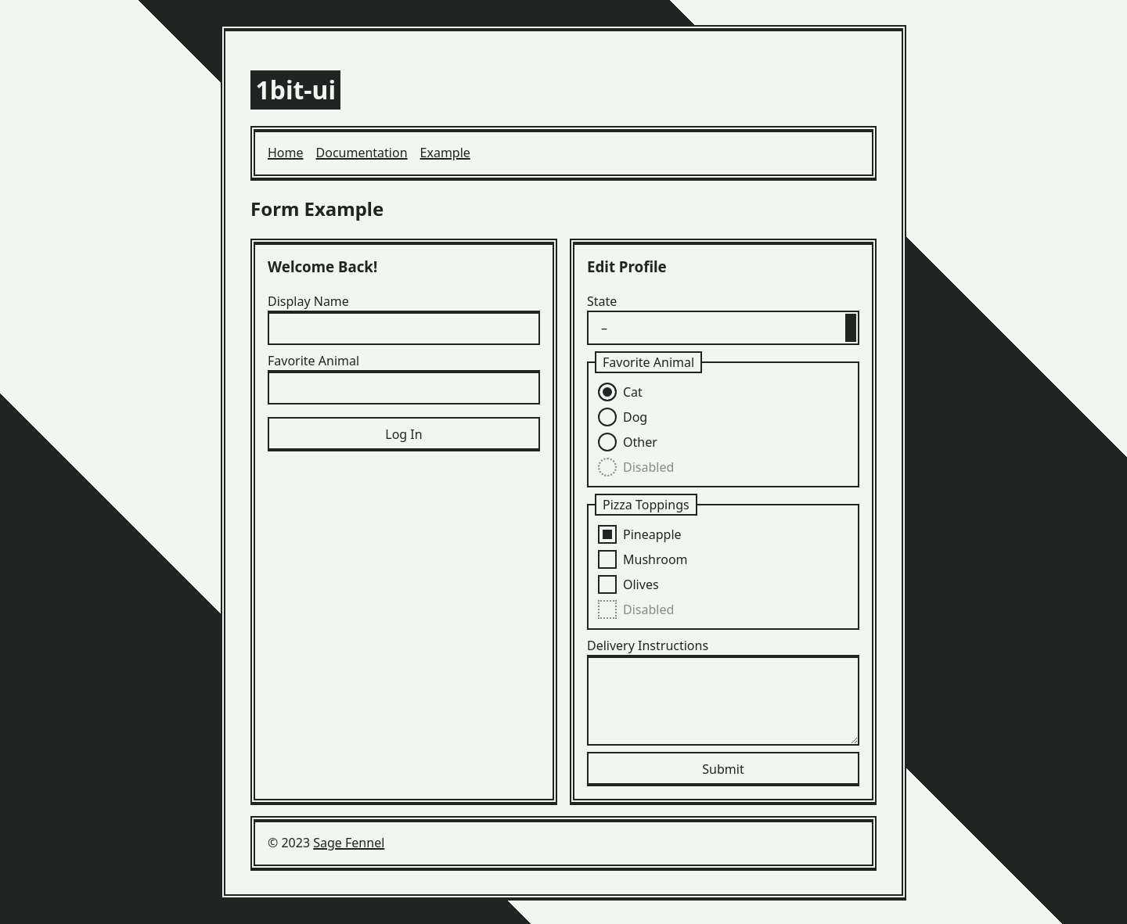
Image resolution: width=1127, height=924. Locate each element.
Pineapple (652, 534)
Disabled (648, 467)
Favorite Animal (313, 360)
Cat (633, 392)
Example (445, 152)
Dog (635, 417)
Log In (403, 434)
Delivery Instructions (647, 645)
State (602, 301)
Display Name (308, 301)
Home (286, 152)
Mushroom (655, 559)
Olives (641, 584)
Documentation (362, 152)
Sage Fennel (348, 842)
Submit (723, 769)
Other (640, 442)
